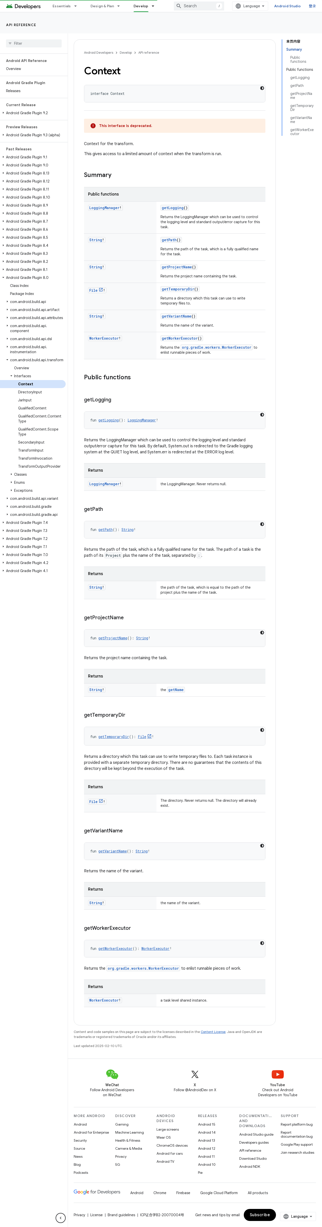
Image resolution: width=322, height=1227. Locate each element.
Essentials (62, 6)
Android (80, 1124)
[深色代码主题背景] (262, 88)
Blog (77, 1164)
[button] (33, 113)
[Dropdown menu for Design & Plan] (121, 6)
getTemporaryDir (178, 289)
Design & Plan (102, 6)
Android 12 (206, 1148)
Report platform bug (297, 1124)
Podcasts (81, 1172)
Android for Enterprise (91, 1132)
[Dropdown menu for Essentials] (78, 6)
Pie (200, 1172)
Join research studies (297, 1152)
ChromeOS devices (172, 1145)
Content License (213, 1032)
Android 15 (206, 1124)
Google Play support (297, 1144)
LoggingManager (104, 207)
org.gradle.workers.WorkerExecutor (216, 347)
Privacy (121, 1156)
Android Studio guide (256, 1134)
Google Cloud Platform (219, 1193)
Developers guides (254, 1142)
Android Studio (287, 6)
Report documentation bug (297, 1134)
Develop (126, 52)
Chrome (159, 1193)
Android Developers (98, 52)
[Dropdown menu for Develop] (155, 6)
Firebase (183, 1193)
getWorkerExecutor (180, 338)
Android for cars (169, 1153)
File (93, 290)
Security (80, 1140)
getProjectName (177, 267)
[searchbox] (34, 43)
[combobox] (199, 6)
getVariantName (176, 316)
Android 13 (206, 1140)
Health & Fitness (127, 1140)
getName (176, 689)
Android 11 (206, 1156)
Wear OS (163, 1137)
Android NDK (249, 1166)
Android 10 (207, 1164)
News (78, 1156)
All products (258, 1193)
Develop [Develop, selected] (141, 6)
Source (79, 1148)
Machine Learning (129, 1132)
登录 (312, 6)
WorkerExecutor (104, 338)
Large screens (167, 1129)
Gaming (122, 1124)
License (96, 1215)
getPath (169, 239)
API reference (21, 25)
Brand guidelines (121, 1215)
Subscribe (260, 1214)
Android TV (165, 1161)
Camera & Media (128, 1148)
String (95, 239)
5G (117, 1164)
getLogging (173, 207)
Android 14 (207, 1132)
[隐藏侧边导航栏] (61, 1218)
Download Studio (253, 1158)
